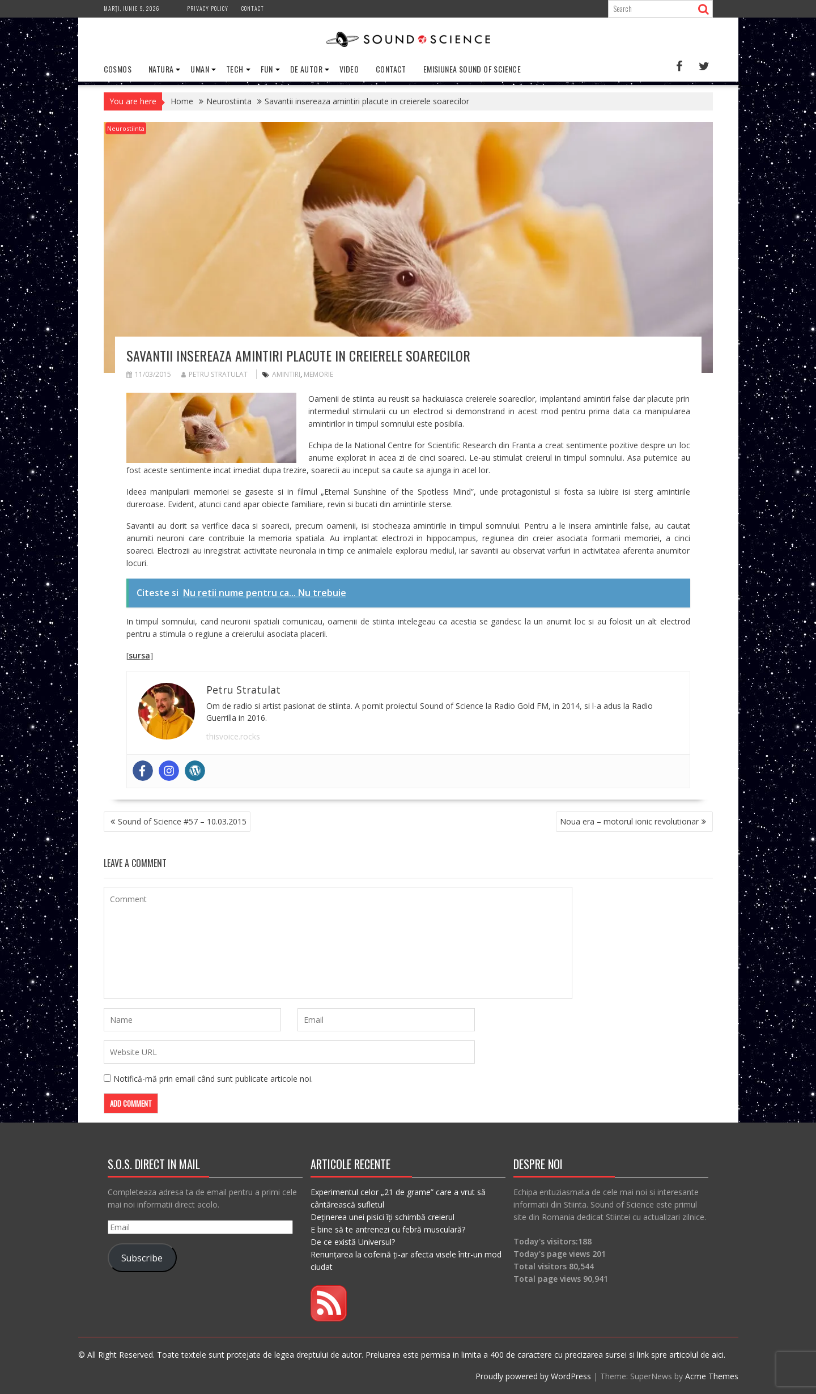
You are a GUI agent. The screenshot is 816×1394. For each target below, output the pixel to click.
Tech (235, 69)
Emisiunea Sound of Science (472, 69)
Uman (199, 69)
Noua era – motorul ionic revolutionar (629, 821)
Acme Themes (711, 1376)
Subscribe (142, 1257)
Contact (252, 8)
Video (349, 69)
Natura (160, 69)
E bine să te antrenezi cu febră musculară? (388, 1229)
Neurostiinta (125, 128)
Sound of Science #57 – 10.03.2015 (182, 821)
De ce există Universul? (353, 1241)
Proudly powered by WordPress (533, 1376)
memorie (318, 374)
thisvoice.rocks (233, 736)
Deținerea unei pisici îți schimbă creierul (382, 1217)
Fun (267, 69)
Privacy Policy (207, 8)
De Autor (306, 69)
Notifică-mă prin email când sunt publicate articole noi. (213, 1078)
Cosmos (117, 69)
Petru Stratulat (214, 374)
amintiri (286, 374)
